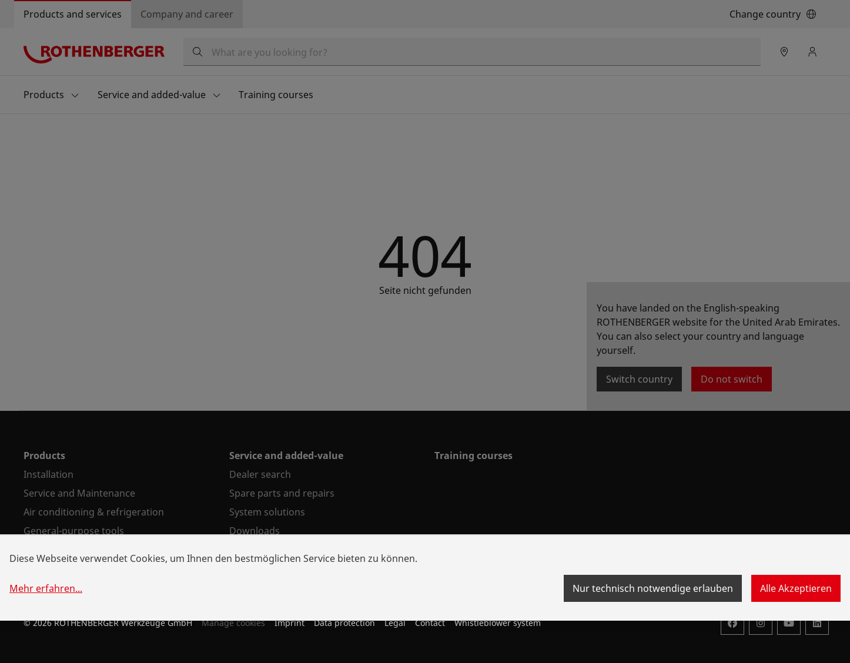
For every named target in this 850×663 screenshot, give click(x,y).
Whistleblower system (497, 622)
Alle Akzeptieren (796, 588)
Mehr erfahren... (45, 588)
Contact (430, 622)
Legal (395, 622)
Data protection (344, 622)
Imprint (289, 622)
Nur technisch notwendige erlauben (653, 588)
